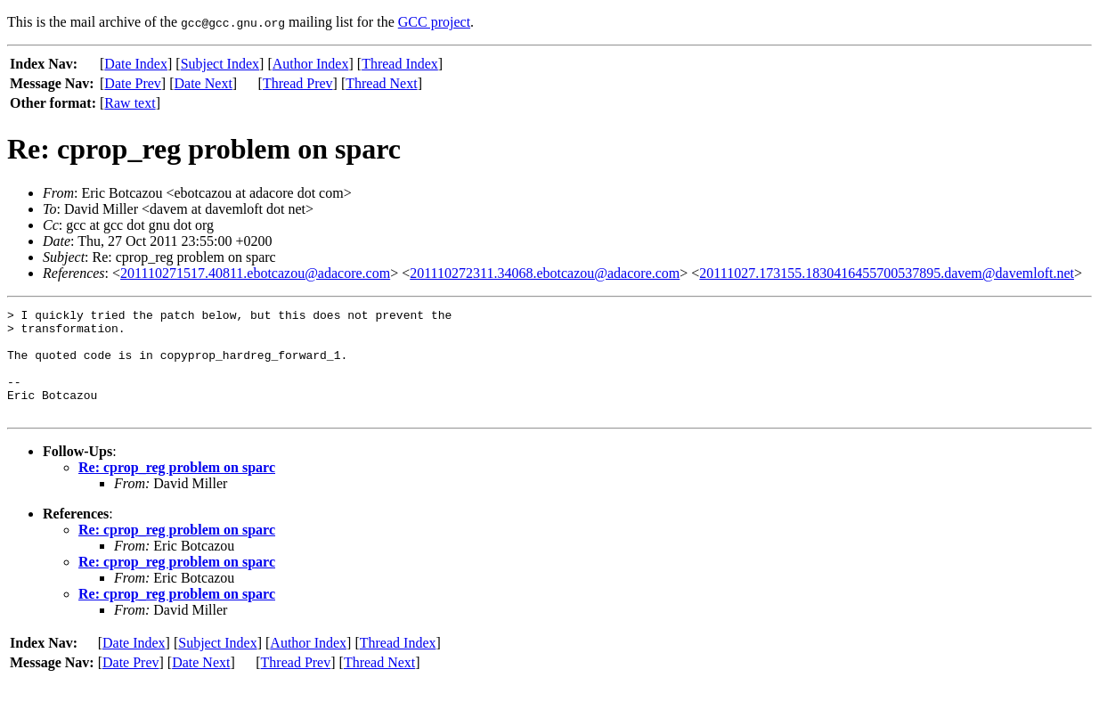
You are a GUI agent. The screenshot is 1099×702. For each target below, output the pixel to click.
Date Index (135, 63)
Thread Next (381, 83)
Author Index (311, 63)
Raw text (129, 102)
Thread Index (400, 63)
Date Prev (132, 83)
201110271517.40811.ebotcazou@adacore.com (255, 273)
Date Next (203, 83)
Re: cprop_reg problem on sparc (176, 488)
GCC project (434, 21)
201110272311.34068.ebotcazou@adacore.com (545, 273)
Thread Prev (298, 83)
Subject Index (220, 63)
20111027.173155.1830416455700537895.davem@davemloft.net (886, 273)
